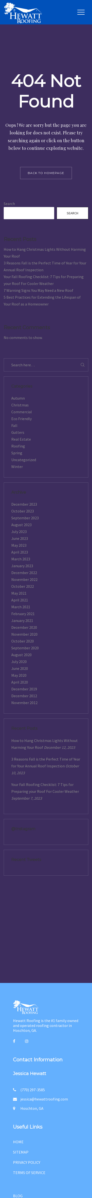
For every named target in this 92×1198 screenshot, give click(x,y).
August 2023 (21, 524)
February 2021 (23, 613)
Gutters (17, 432)
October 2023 (22, 511)
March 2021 (20, 606)
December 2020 (24, 627)
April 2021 (19, 600)
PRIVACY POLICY (26, 1162)
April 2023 (19, 552)
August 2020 (21, 654)
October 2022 (22, 586)
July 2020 (19, 661)
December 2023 (24, 504)
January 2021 (22, 620)
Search (9, 203)
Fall (14, 425)
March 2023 (20, 558)
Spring (16, 452)
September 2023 (25, 517)
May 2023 (18, 545)
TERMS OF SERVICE (29, 1172)
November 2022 (24, 579)
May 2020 (18, 675)
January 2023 (22, 565)
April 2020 (19, 682)
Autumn (18, 398)
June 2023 (19, 538)
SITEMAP (20, 1152)
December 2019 (24, 688)
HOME (18, 1141)
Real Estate (21, 439)
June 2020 (19, 668)
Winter (17, 466)
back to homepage (46, 173)
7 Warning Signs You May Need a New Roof (38, 290)
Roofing (18, 446)
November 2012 (24, 702)
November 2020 (24, 634)
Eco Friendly (21, 418)
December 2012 (24, 695)
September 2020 (25, 647)
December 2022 (24, 572)
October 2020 (22, 641)
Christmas (20, 405)
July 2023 (19, 531)
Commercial (21, 411)
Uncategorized (23, 459)
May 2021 (18, 593)
